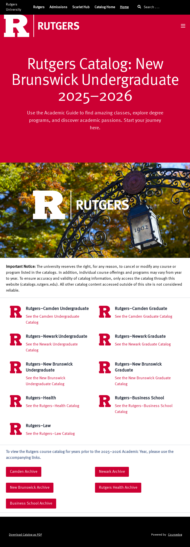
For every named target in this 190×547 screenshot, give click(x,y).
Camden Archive (23, 472)
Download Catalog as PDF (25, 534)
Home (124, 7)
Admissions (58, 7)
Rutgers (39, 7)
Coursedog (175, 534)
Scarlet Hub (81, 7)
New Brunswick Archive (29, 488)
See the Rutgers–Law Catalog (50, 434)
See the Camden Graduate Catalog (143, 317)
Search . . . (148, 7)
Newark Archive (112, 472)
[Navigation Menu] (183, 26)
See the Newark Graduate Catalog (143, 344)
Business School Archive (31, 504)
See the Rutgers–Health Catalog (52, 406)
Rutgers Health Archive (118, 488)
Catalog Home (105, 7)
